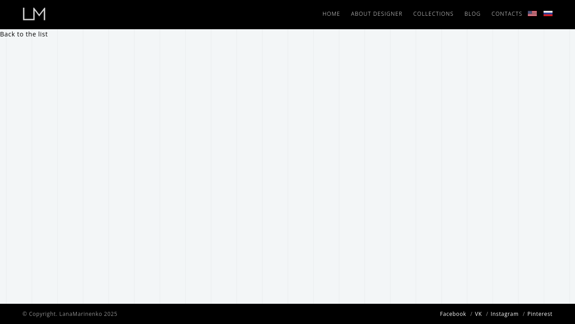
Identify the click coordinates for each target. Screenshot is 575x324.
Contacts (506, 14)
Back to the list (24, 34)
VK (478, 313)
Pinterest (540, 313)
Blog (472, 14)
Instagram (504, 313)
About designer (377, 14)
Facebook (453, 313)
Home (332, 14)
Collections (433, 14)
